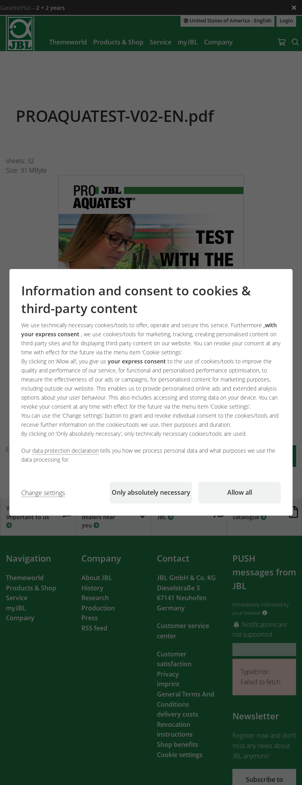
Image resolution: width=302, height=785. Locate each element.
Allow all (239, 492)
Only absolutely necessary (151, 492)
